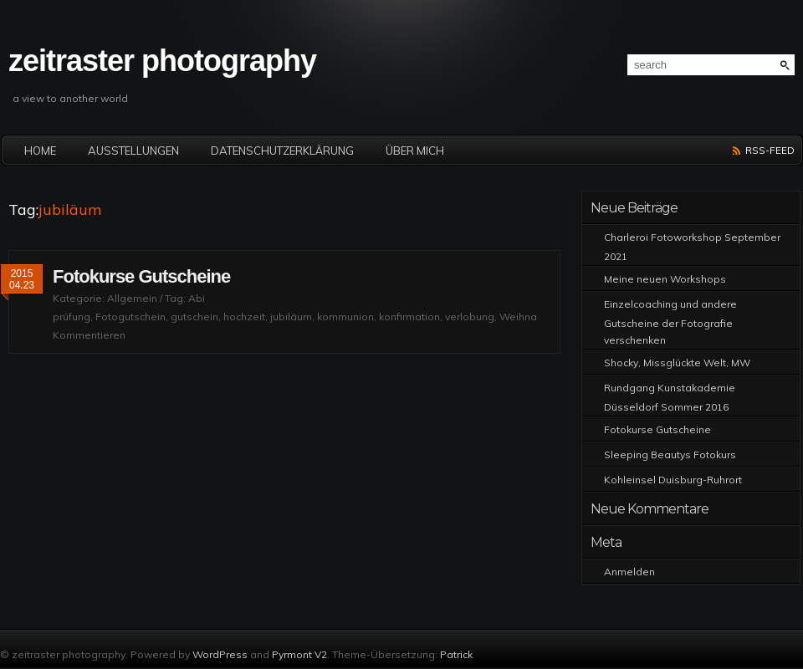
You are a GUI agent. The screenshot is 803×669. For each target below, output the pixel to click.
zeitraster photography (162, 60)
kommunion (345, 316)
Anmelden (629, 571)
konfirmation (409, 316)
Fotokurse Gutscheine (141, 276)
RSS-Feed (770, 150)
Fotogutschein (130, 316)
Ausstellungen (133, 150)
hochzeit (244, 316)
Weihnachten (531, 316)
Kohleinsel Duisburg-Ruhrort (673, 479)
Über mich (415, 150)
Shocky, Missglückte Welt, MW (677, 362)
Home (40, 150)
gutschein (194, 316)
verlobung (469, 316)
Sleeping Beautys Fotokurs (670, 454)
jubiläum (291, 316)
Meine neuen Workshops (665, 279)
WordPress (220, 654)
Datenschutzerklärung (282, 150)
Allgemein (132, 298)
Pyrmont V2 (299, 654)
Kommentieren (89, 335)
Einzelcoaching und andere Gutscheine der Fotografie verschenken (670, 322)
